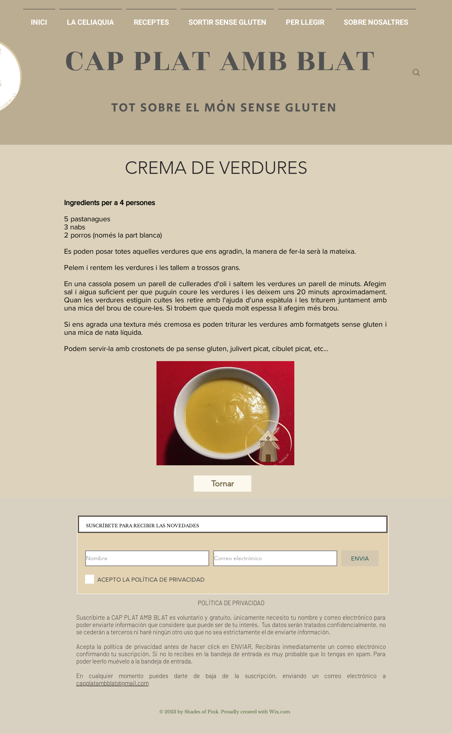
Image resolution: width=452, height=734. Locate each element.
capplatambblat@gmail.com (112, 683)
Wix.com (279, 712)
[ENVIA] (360, 558)
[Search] (416, 72)
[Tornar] (222, 483)
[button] (227, 19)
